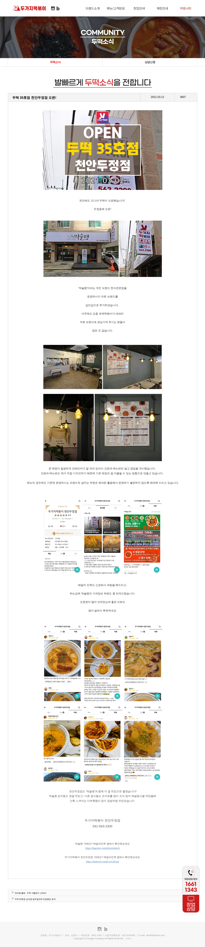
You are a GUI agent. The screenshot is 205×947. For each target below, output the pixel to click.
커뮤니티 (185, 8)
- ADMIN (127, 939)
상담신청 (150, 62)
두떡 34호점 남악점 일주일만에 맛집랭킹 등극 (35, 899)
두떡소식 (55, 62)
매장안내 (162, 8)
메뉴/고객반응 (116, 8)
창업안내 (139, 8)
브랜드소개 (92, 8)
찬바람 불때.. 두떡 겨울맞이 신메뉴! (30, 893)
